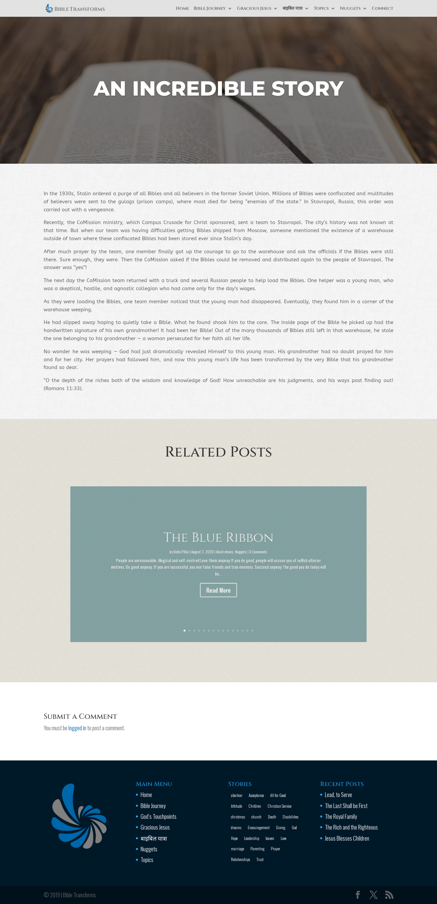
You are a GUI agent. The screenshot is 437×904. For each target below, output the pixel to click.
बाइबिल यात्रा (292, 8)
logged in (77, 728)
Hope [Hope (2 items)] (234, 838)
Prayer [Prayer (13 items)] (275, 848)
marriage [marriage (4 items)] (237, 848)
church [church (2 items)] (256, 816)
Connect (382, 8)
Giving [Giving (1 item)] (280, 827)
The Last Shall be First (346, 805)
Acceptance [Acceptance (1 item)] (256, 795)
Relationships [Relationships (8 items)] (240, 859)
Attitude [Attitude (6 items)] (236, 806)
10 (224, 604)
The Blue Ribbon (218, 548)
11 (227, 604)
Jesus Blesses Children (347, 838)
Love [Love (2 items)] (283, 838)
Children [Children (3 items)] (254, 806)
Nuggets (350, 8)
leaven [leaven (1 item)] (269, 838)
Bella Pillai (195, 556)
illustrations (222, 556)
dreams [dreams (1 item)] (236, 827)
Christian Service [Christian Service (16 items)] (279, 806)
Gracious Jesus (254, 8)
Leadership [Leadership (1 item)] (251, 838)
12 (230, 604)
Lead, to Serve (338, 794)
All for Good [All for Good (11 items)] (278, 795)
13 (233, 604)
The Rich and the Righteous (351, 827)
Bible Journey (210, 8)
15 (239, 604)
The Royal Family (341, 816)
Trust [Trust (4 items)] (259, 859)
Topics (321, 8)
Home (182, 8)
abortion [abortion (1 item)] (236, 795)
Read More (218, 580)
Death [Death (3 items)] (272, 816)
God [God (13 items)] (294, 827)
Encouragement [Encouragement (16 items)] (259, 827)
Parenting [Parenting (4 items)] (257, 848)
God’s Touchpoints (159, 816)
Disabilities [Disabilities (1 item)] (290, 816)
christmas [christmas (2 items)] (238, 816)
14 (236, 604)
